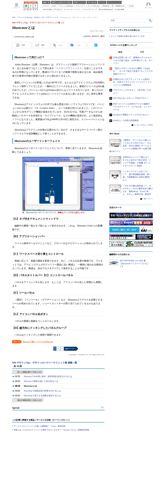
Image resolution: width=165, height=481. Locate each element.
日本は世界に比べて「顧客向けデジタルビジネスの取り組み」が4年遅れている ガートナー (133, 60)
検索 (150, 20)
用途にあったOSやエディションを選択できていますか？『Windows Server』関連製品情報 (51, 430)
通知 (43, 45)
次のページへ (70, 349)
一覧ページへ (147, 199)
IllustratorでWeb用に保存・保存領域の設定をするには (48, 376)
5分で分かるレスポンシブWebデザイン (130, 98)
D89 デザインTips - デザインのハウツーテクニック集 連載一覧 (44, 362)
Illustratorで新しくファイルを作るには (38, 342)
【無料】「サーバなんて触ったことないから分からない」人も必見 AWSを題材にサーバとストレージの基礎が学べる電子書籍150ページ (130, 146)
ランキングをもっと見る (143, 125)
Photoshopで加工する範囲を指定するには (42, 396)
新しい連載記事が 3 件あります (29, 372)
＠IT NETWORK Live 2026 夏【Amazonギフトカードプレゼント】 (134, 264)
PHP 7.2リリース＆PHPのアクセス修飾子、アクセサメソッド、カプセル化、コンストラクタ (132, 107)
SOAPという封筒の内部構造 (126, 121)
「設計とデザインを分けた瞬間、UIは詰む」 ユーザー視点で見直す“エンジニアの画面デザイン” (133, 71)
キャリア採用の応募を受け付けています (128, 36)
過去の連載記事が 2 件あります (29, 400)
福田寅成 (95, 36)
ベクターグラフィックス (69, 68)
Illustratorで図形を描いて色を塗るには (41, 381)
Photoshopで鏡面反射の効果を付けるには (42, 391)
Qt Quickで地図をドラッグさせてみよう (131, 115)
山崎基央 (87, 36)
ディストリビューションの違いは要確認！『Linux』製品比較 (39, 426)
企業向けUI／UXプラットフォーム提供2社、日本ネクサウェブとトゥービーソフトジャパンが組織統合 (132, 82)
